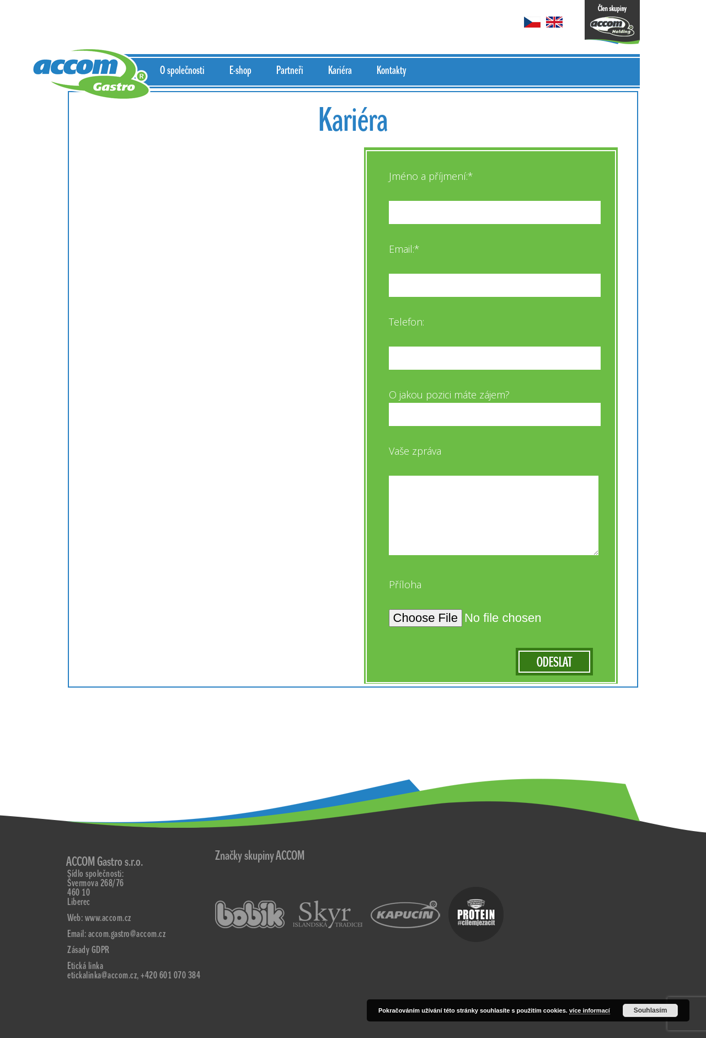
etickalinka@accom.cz (102, 975)
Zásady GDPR (88, 950)
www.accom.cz (108, 918)
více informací (589, 1010)
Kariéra (340, 71)
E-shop (240, 71)
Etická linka (85, 966)
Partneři (289, 71)
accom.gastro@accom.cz (127, 934)
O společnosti (182, 71)
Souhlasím (650, 1010)
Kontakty (391, 71)
